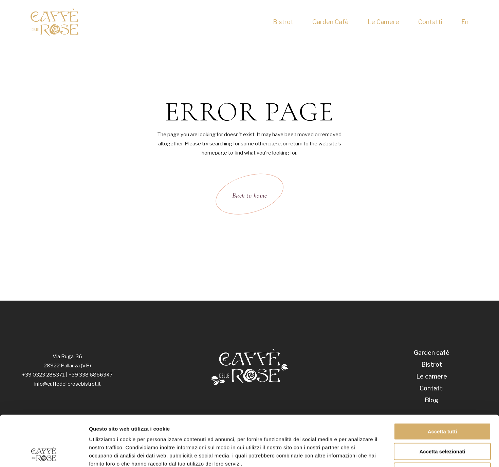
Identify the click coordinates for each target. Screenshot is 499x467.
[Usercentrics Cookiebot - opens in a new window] (44, 454)
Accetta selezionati (442, 404)
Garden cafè (431, 352)
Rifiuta (442, 424)
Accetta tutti (442, 384)
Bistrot (431, 364)
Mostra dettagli (357, 453)
